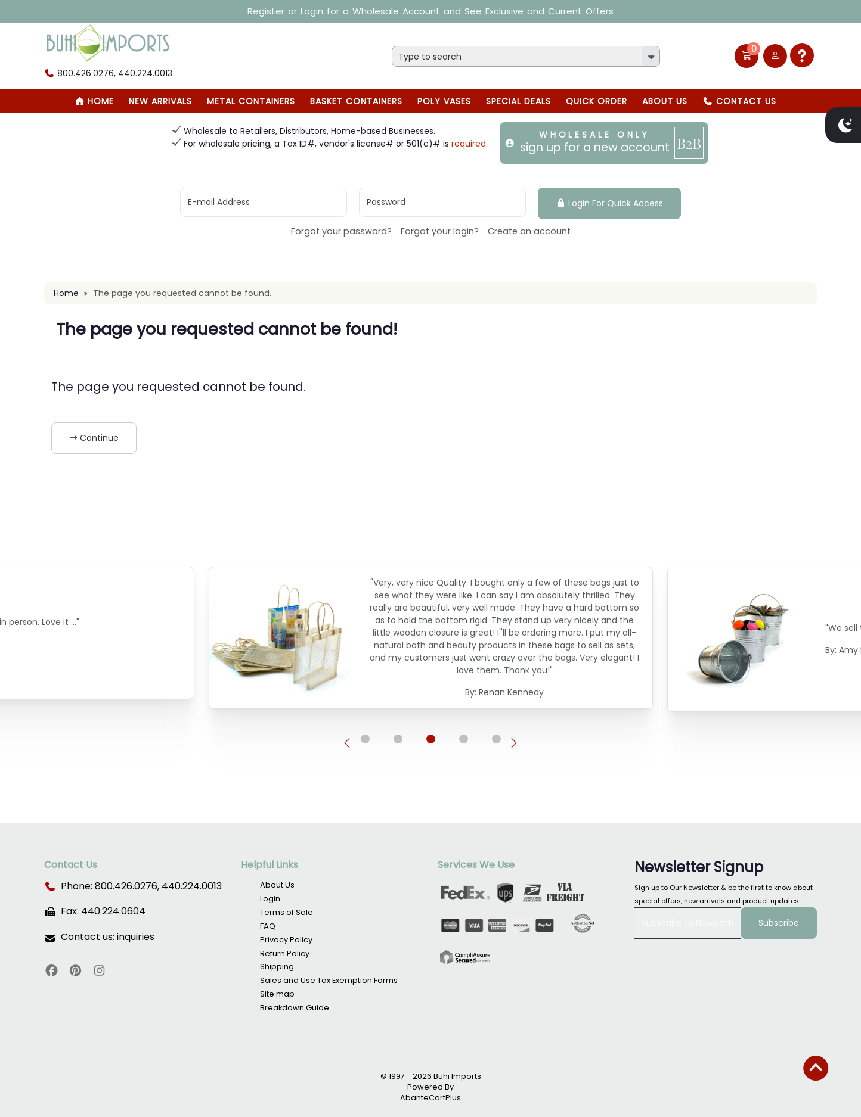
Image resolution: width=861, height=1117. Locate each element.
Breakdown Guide (294, 1008)
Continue (94, 438)
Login (312, 11)
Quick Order (596, 101)
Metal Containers (251, 101)
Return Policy (284, 953)
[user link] (775, 56)
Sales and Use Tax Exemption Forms (329, 980)
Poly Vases (444, 101)
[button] (746, 56)
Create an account (529, 231)
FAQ (267, 926)
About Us (664, 101)
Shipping (277, 967)
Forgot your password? (341, 231)
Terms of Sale (286, 912)
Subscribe (778, 923)
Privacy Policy (286, 940)
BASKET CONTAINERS (356, 101)
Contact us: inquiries (107, 937)
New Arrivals (160, 101)
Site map (277, 994)
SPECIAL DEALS (518, 101)
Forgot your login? (440, 231)
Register (265, 11)
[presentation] (347, 743)
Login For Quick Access (610, 203)
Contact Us (739, 101)
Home (94, 101)
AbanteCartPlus (430, 1098)
